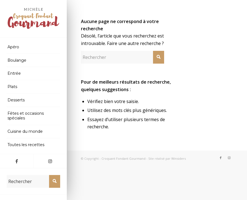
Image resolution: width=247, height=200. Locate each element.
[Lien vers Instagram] (50, 161)
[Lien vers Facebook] (16, 161)
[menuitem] (33, 47)
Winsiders (178, 158)
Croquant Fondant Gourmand (123, 158)
